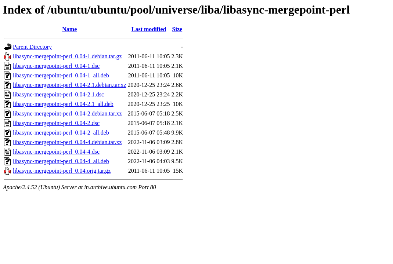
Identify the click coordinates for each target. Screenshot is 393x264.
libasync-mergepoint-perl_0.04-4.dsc (56, 151)
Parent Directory (32, 47)
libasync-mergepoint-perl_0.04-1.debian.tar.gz (67, 56)
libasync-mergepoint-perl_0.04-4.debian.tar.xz (67, 142)
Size (177, 29)
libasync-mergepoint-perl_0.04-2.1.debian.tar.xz (69, 85)
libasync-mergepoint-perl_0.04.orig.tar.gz (62, 171)
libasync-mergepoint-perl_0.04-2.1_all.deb (63, 104)
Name (69, 29)
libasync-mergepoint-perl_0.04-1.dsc (56, 66)
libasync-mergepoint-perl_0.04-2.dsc (56, 123)
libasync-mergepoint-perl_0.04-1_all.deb (61, 75)
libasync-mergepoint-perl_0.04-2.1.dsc (58, 94)
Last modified (148, 29)
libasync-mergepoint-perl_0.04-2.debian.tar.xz (67, 113)
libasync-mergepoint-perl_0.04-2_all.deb (61, 132)
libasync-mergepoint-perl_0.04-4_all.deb (61, 161)
